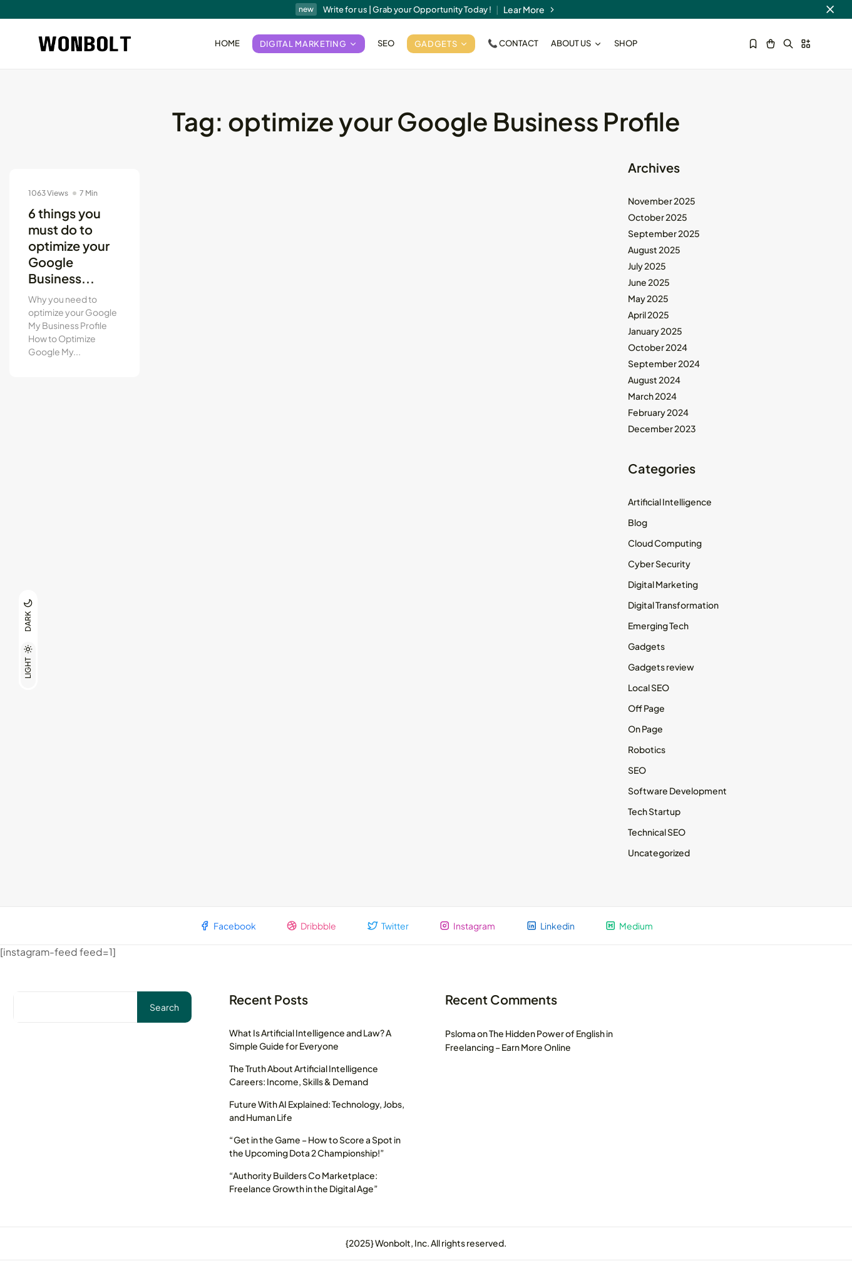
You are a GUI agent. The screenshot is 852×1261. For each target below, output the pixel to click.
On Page (645, 730)
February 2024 (658, 413)
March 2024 (652, 397)
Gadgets (441, 44)
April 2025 (648, 316)
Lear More (530, 9)
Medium (631, 927)
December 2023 (662, 429)
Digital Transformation (673, 606)
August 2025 (654, 250)
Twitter (387, 927)
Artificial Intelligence (670, 503)
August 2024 (654, 381)
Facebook (225, 927)
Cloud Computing (665, 544)
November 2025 (661, 202)
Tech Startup (654, 812)
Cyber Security (659, 564)
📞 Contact (513, 43)
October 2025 (657, 218)
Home (227, 43)
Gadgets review (661, 668)
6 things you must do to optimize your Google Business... (69, 246)
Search (164, 1009)
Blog (637, 523)
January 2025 (655, 332)
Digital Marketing (308, 44)
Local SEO (648, 688)
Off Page (646, 709)
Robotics (646, 750)
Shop (625, 43)
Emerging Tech (658, 626)
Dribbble (310, 927)
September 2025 (664, 234)
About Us (576, 43)
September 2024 (664, 364)
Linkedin (551, 927)
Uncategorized (659, 853)
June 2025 (649, 283)
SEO (385, 43)
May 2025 (648, 299)
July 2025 (647, 267)
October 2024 (657, 348)
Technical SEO (656, 833)
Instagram (467, 927)
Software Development (677, 792)
